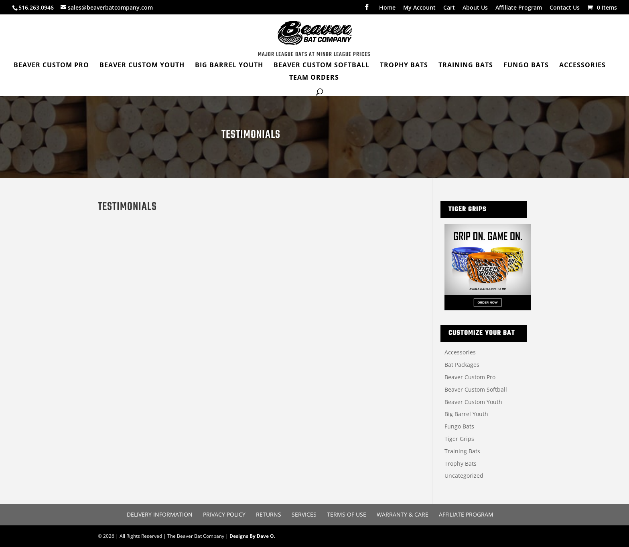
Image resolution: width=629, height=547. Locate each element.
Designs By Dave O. (252, 536)
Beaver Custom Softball (475, 389)
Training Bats (462, 451)
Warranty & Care (402, 514)
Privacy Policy (224, 514)
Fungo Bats (459, 426)
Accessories (460, 352)
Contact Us (565, 8)
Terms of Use (346, 514)
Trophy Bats (460, 463)
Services (304, 514)
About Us (475, 8)
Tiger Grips (459, 438)
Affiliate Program (518, 8)
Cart (449, 8)
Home (387, 8)
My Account (419, 8)
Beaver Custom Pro (469, 377)
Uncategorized (463, 475)
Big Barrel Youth (466, 414)
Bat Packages (461, 364)
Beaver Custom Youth (473, 402)
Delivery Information (160, 514)
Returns (268, 514)
